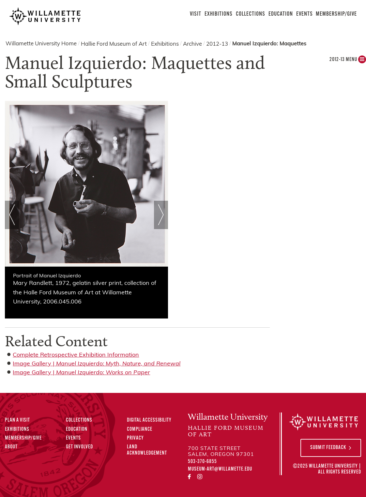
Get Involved (79, 447)
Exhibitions (219, 14)
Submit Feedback (328, 447)
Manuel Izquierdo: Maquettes (269, 44)
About (11, 447)
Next (161, 215)
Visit (195, 14)
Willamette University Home (41, 44)
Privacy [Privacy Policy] (135, 438)
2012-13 (217, 44)
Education (280, 14)
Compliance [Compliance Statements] (139, 429)
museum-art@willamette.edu (220, 469)
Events (304, 14)
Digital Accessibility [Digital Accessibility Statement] (149, 420)
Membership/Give (336, 14)
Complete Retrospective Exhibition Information (76, 355)
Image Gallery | (96, 364)
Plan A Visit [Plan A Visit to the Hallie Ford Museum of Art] (17, 420)
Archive (192, 44)
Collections (250, 14)
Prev (12, 215)
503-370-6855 (202, 461)
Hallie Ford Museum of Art (114, 44)
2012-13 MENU (347, 61)
